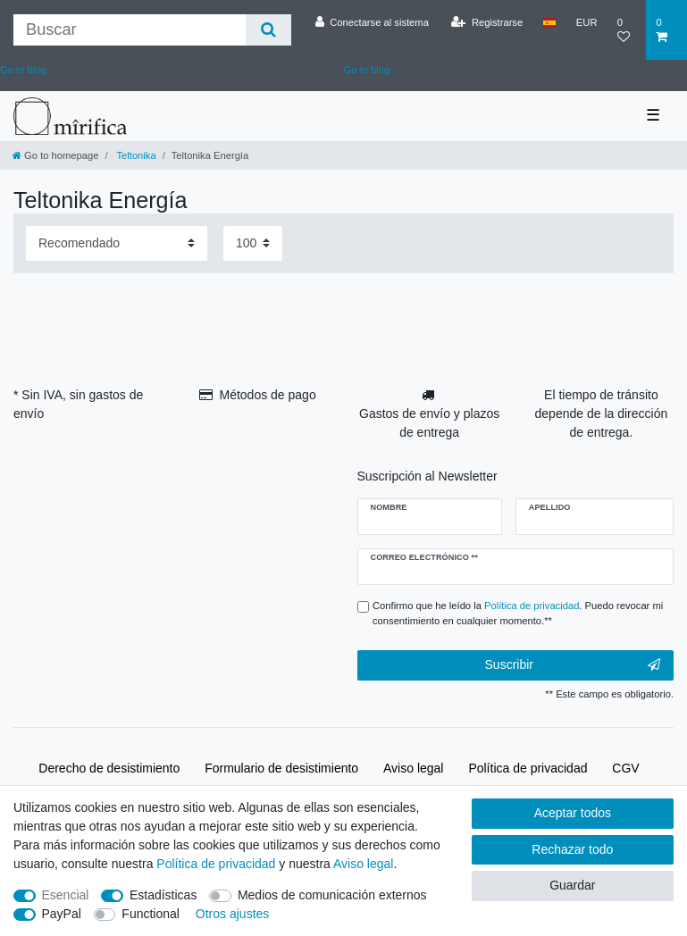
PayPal (61, 914)
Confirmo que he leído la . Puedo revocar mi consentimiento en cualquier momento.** (518, 613)
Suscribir (572, 665)
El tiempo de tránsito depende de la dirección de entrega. (601, 413)
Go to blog (367, 69)
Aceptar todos (572, 813)
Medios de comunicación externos (332, 895)
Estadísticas (163, 895)
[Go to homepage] (55, 155)
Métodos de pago (267, 395)
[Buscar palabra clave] (129, 30)
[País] (549, 22)
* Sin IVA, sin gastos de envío (78, 404)
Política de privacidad (527, 768)
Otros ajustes (232, 914)
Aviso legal (413, 768)
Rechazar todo (572, 849)
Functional (150, 914)
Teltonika (135, 155)
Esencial (65, 895)
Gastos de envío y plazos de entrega (429, 422)
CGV (625, 768)
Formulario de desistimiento (281, 768)
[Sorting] (116, 243)
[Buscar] (268, 30)
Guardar (572, 885)
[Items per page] (252, 243)
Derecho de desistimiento (109, 768)
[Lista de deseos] (627, 30)
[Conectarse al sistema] (372, 22)
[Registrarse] (486, 22)
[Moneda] (586, 22)
